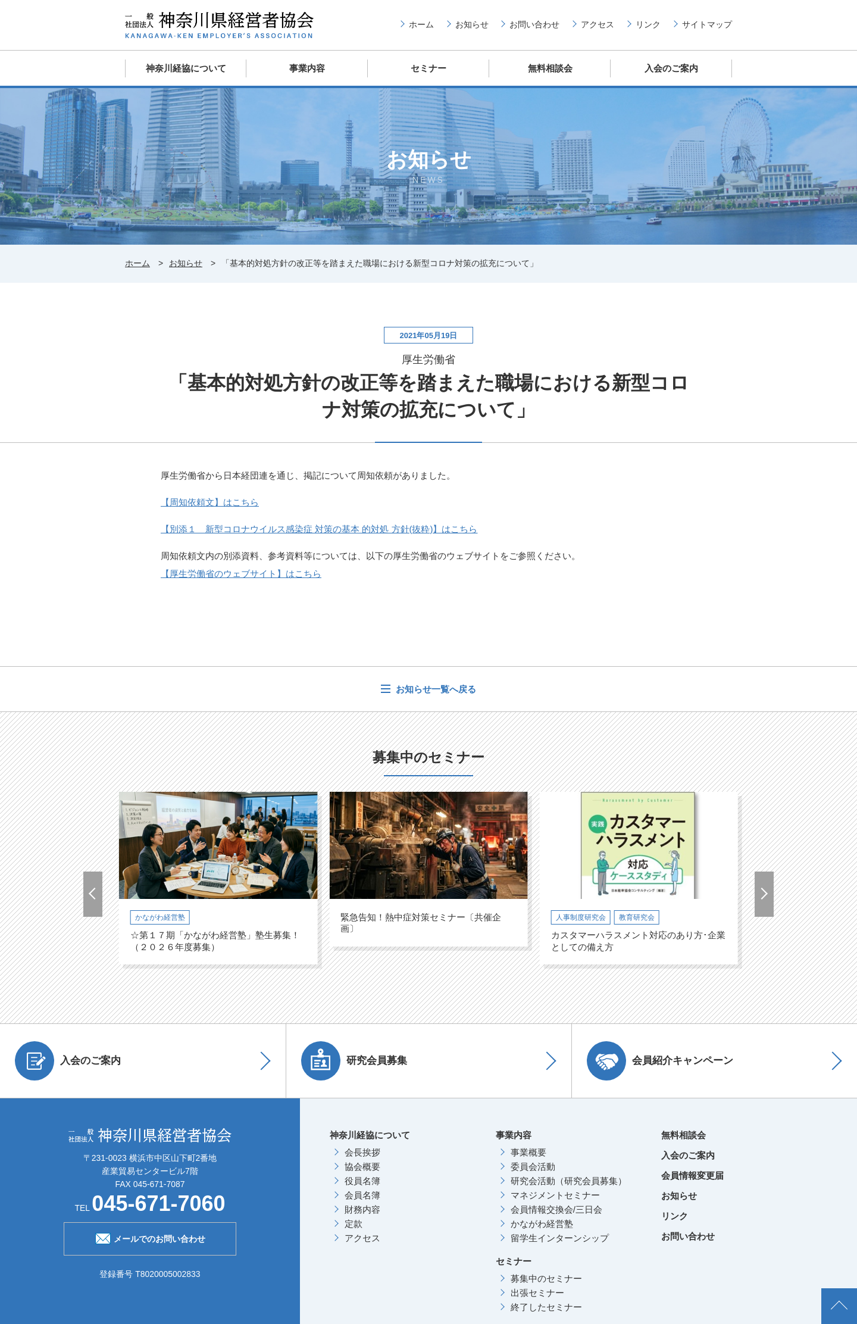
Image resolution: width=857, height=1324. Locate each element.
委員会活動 (533, 1166)
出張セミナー (537, 1293)
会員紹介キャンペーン (660, 1061)
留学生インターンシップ (560, 1238)
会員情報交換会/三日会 (556, 1209)
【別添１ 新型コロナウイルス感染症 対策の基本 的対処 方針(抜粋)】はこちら (319, 529)
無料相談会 (550, 68)
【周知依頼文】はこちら (210, 502)
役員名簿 (362, 1181)
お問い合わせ (534, 24)
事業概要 (528, 1152)
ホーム (421, 24)
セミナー (428, 68)
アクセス (597, 24)
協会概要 (362, 1166)
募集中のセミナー (546, 1278)
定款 (353, 1224)
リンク (648, 24)
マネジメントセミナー (555, 1195)
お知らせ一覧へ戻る (434, 689)
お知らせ (472, 24)
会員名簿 (362, 1195)
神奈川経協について (186, 68)
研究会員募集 (354, 1061)
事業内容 (307, 68)
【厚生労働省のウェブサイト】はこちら (241, 574)
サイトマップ (707, 24)
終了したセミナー (546, 1307)
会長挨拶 (362, 1152)
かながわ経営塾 (542, 1224)
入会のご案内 (671, 68)
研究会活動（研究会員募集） (569, 1181)
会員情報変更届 (692, 1175)
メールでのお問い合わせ (150, 1237)
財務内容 (362, 1209)
